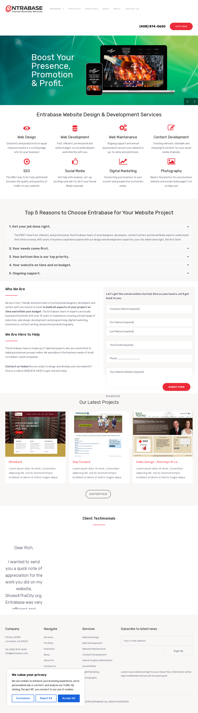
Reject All (46, 698)
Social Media (89, 666)
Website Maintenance (94, 649)
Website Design (90, 637)
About (117, 9)
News (106, 9)
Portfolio (74, 9)
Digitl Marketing (90, 672)
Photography (89, 677)
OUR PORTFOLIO (98, 494)
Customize (23, 698)
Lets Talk (181, 26)
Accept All (68, 698)
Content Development (94, 654)
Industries (91, 9)
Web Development (92, 643)
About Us (49, 660)
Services (48, 637)
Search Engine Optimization (97, 660)
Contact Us (132, 9)
